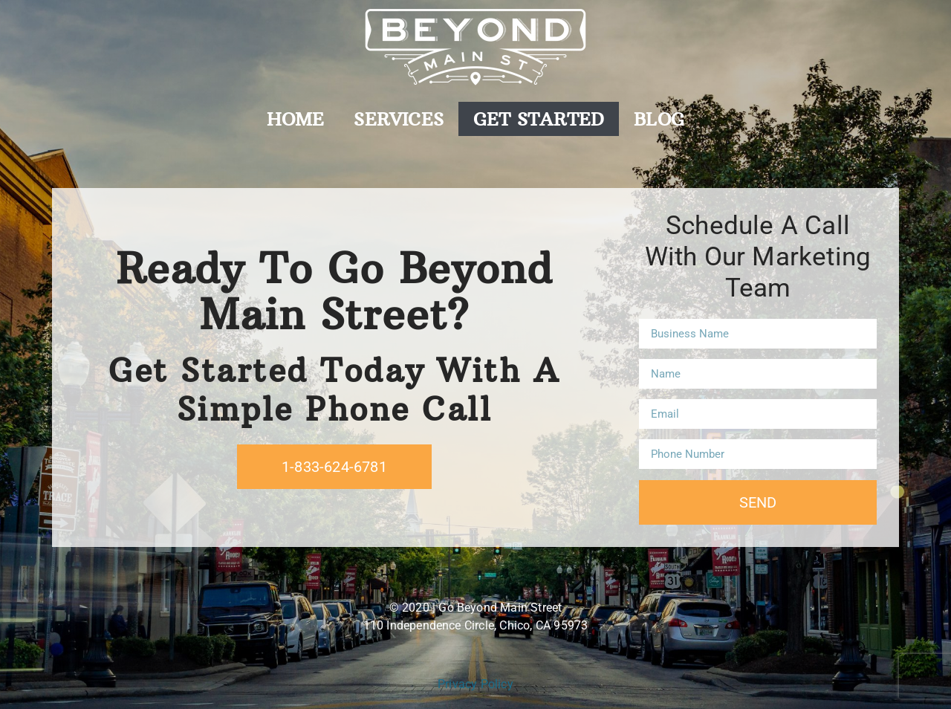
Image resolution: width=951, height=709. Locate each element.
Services (399, 119)
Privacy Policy (475, 684)
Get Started (538, 119)
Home (296, 119)
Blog (659, 119)
